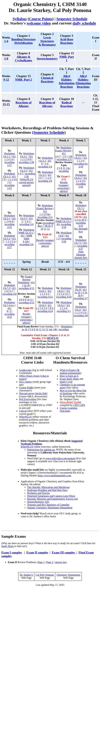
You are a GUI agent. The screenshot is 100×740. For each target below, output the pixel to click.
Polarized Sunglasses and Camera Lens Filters (51, 496)
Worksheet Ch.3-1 (46, 159)
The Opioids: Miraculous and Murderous (48, 487)
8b (46, 226)
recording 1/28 (26, 162)
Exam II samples (37, 552)
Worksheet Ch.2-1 (27, 155)
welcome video (39, 23)
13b (70, 156)
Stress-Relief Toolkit (70, 402)
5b (82, 220)
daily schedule (84, 23)
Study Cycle (66, 381)
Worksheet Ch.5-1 (9, 217)
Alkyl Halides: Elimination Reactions (83, 81)
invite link (41, 393)
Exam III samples (64, 552)
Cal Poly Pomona (45, 574)
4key (39, 226)
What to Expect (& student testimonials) (70, 371)
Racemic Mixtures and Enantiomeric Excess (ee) (52, 498)
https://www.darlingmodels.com (54, 475)
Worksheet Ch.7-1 (80, 207)
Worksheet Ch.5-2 (9, 237)
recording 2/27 (9, 246)
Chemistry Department (68, 574)
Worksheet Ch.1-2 (9, 175)
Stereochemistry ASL (38, 501)
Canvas (23, 411)
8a (48, 214)
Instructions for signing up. (41, 449)
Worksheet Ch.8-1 (46, 289)
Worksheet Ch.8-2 (46, 304)
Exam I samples (11, 552)
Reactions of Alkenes (24, 104)
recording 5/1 (64, 311)
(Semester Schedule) (49, 132)
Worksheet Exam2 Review (45, 207)
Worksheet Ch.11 (80, 308)
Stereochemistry (47, 58)
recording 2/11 (64, 159)
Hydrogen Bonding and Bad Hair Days (47, 490)
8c (49, 226)
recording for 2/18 (81, 165)
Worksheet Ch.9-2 (64, 304)
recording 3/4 (26, 224)
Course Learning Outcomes (68, 409)
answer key (61, 562)
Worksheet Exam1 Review (63, 149)
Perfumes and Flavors (38, 493)
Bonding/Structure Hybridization (23, 41)
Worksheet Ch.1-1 (9, 155)
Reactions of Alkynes (47, 104)
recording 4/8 (9, 294)
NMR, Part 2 (23, 79)
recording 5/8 (81, 315)
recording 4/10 (9, 315)
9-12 (6, 79)
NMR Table (28, 237)
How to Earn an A (69, 376)
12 (48, 228)
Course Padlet (26, 387)
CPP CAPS (79, 405)
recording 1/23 (9, 187)
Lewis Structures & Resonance (47, 41)
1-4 (6, 41)
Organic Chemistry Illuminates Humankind (49, 507)
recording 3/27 (82, 247)
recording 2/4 (45, 166)
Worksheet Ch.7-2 (80, 241)
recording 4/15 (26, 288)
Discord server (26, 393)
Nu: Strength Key (80, 230)
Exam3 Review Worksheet (25, 279)
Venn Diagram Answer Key (80, 254)
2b (28, 285)
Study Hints (7, 546)
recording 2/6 (45, 180)
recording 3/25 (81, 224)
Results (64, 182)
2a (25, 285)
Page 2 (49, 562)
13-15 (6, 104)
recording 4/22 (45, 296)
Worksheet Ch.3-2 (46, 173)
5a (79, 220)
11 (64, 168)
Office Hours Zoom (29, 376)
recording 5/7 (81, 298)
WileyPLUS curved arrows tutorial (26, 182)
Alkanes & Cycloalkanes (23, 58)
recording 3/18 (66, 226)
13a (68, 168)
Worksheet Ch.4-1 (80, 156)
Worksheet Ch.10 (80, 288)
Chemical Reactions (47, 79)
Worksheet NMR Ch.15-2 (64, 220)
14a (50, 329)
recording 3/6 (26, 244)
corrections (63, 188)
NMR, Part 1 (66, 58)
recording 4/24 (45, 311)
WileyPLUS (25, 416)
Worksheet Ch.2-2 (27, 169)
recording (64, 171)
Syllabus (20, 19)
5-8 (6, 58)
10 (42, 228)
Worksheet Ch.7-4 (9, 304)
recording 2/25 (9, 226)
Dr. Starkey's (26, 574)
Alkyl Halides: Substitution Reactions (67, 81)
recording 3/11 (45, 217)
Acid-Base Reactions (66, 41)
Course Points (40, 19)
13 (46, 329)
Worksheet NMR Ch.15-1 (26, 231)
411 (14, 156)
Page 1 (40, 562)
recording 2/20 (81, 185)
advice (63, 191)
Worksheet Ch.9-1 (64, 289)
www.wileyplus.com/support (60, 458)
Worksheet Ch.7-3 (9, 286)
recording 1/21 (9, 164)
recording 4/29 (64, 296)
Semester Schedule (71, 19)
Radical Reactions (66, 104)
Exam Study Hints (69, 378)
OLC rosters (25, 381)
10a (27, 241)
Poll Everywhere (27, 399)
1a (75, 292)
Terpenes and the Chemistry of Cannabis (48, 504)
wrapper (63, 185)
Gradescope (25, 370)
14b (55, 329)
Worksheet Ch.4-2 (80, 176)
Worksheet (66, 326)
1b (79, 292)
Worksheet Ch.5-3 (27, 217)
